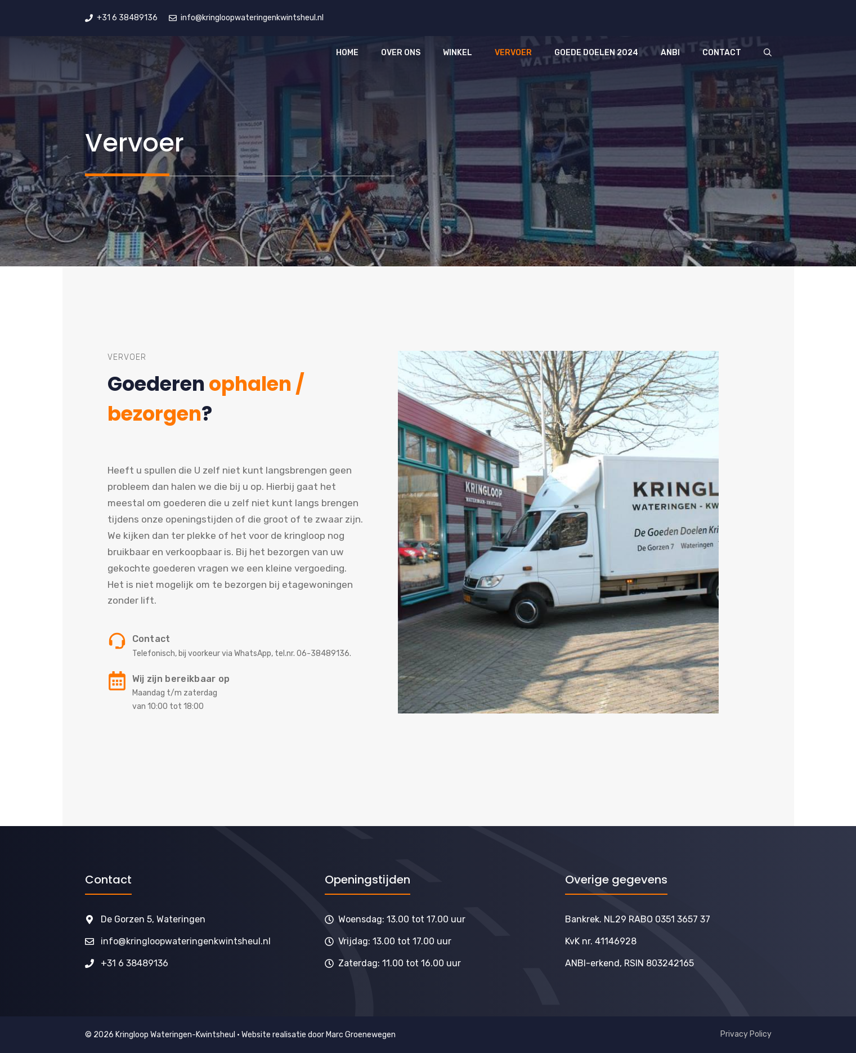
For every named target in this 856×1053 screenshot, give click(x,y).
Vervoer (513, 52)
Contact (721, 52)
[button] (767, 53)
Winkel (457, 52)
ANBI (670, 52)
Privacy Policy (746, 1034)
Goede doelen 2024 (596, 52)
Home (347, 52)
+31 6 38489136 (134, 963)
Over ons (400, 52)
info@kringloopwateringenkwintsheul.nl (186, 941)
